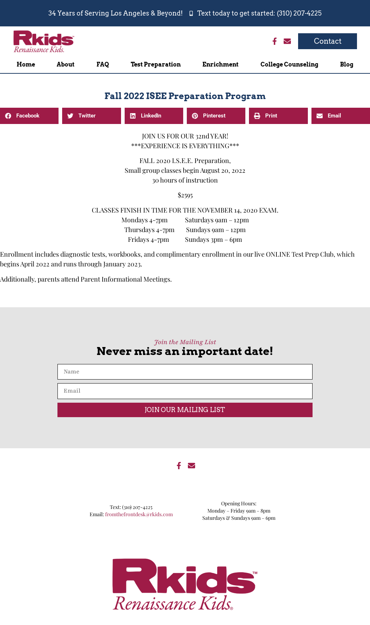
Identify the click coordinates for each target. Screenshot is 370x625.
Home (26, 64)
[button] (29, 116)
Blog (346, 64)
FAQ (102, 64)
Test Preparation (156, 64)
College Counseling (289, 64)
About (65, 64)
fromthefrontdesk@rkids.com (139, 514)
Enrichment (220, 64)
